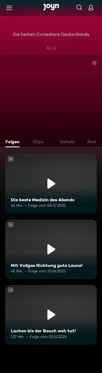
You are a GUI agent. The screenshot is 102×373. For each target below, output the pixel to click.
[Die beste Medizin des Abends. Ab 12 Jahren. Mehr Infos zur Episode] (51, 183)
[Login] (91, 7)
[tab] (13, 142)
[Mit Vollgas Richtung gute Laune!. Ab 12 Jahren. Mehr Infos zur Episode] (51, 249)
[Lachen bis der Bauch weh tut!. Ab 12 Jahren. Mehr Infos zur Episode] (51, 314)
